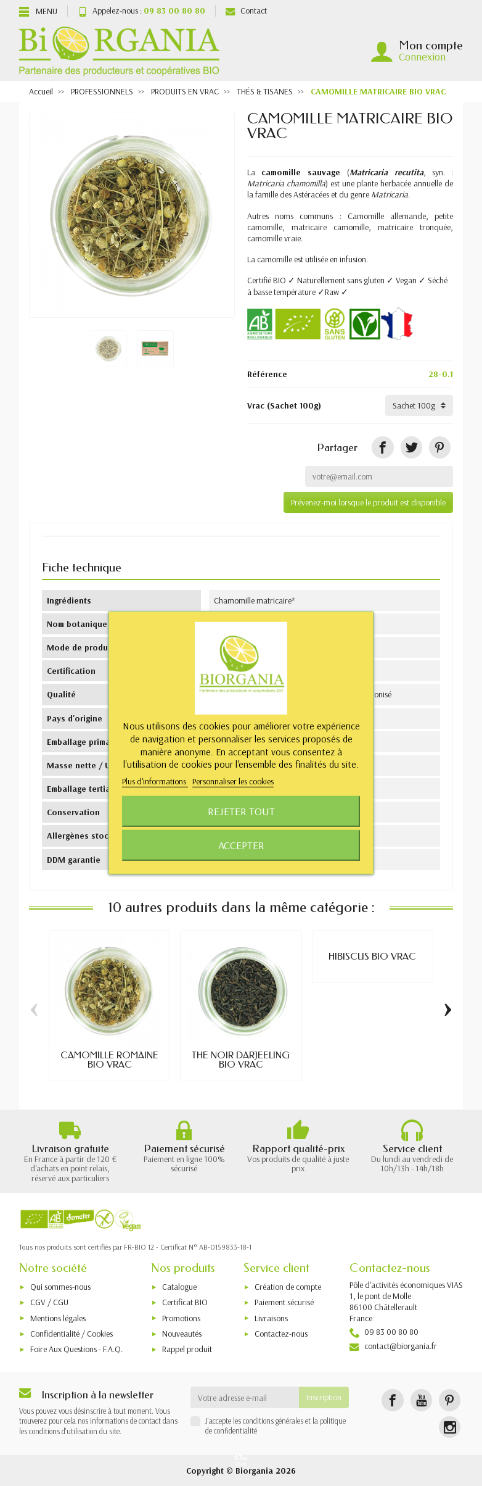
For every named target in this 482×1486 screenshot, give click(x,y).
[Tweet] (411, 447)
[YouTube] (421, 1400)
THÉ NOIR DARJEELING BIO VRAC (241, 1060)
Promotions (181, 1318)
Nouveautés (182, 1333)
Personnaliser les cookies (233, 781)
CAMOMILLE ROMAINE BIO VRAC (109, 1060)
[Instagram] (449, 1427)
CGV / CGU (49, 1302)
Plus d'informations (155, 781)
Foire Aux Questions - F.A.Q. (76, 1349)
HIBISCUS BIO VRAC (372, 956)
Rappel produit (187, 1349)
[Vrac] (419, 405)
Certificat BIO (185, 1302)
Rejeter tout (241, 811)
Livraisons (271, 1318)
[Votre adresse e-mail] (245, 1397)
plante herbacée (384, 183)
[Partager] (382, 447)
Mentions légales (58, 1318)
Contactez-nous (281, 1333)
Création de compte (288, 1286)
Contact (246, 10)
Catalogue (179, 1286)
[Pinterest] (440, 447)
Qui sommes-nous (60, 1286)
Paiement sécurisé (284, 1302)
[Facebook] (392, 1400)
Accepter (241, 845)
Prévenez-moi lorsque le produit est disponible (368, 502)
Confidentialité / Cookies (71, 1333)
